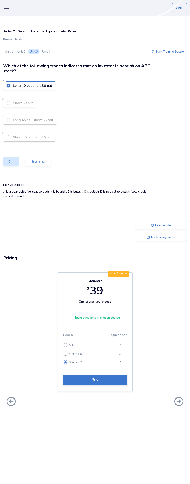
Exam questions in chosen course (95, 318)
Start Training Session (168, 52)
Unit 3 (34, 52)
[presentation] (11, 402)
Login (179, 8)
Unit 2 (21, 52)
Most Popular (118, 273)
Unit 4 (46, 52)
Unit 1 (9, 52)
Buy (95, 379)
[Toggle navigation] (6, 7)
